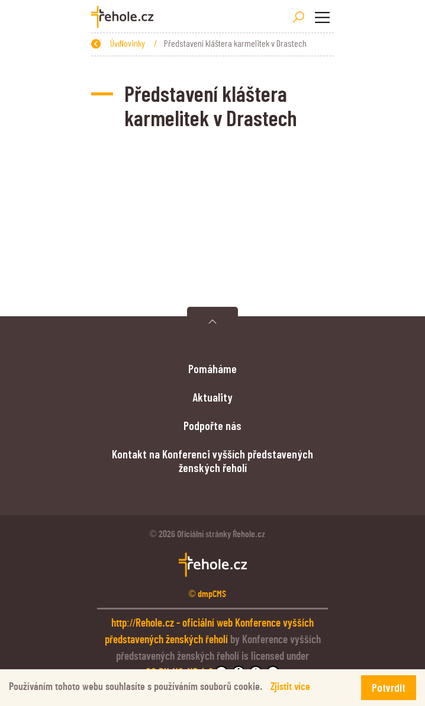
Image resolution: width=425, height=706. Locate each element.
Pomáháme (212, 368)
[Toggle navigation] (322, 17)
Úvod (147, 43)
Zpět (105, 43)
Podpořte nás (212, 425)
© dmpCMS (207, 594)
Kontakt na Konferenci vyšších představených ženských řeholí (212, 460)
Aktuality (212, 397)
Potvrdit (388, 687)
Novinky (187, 43)
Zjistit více (290, 687)
